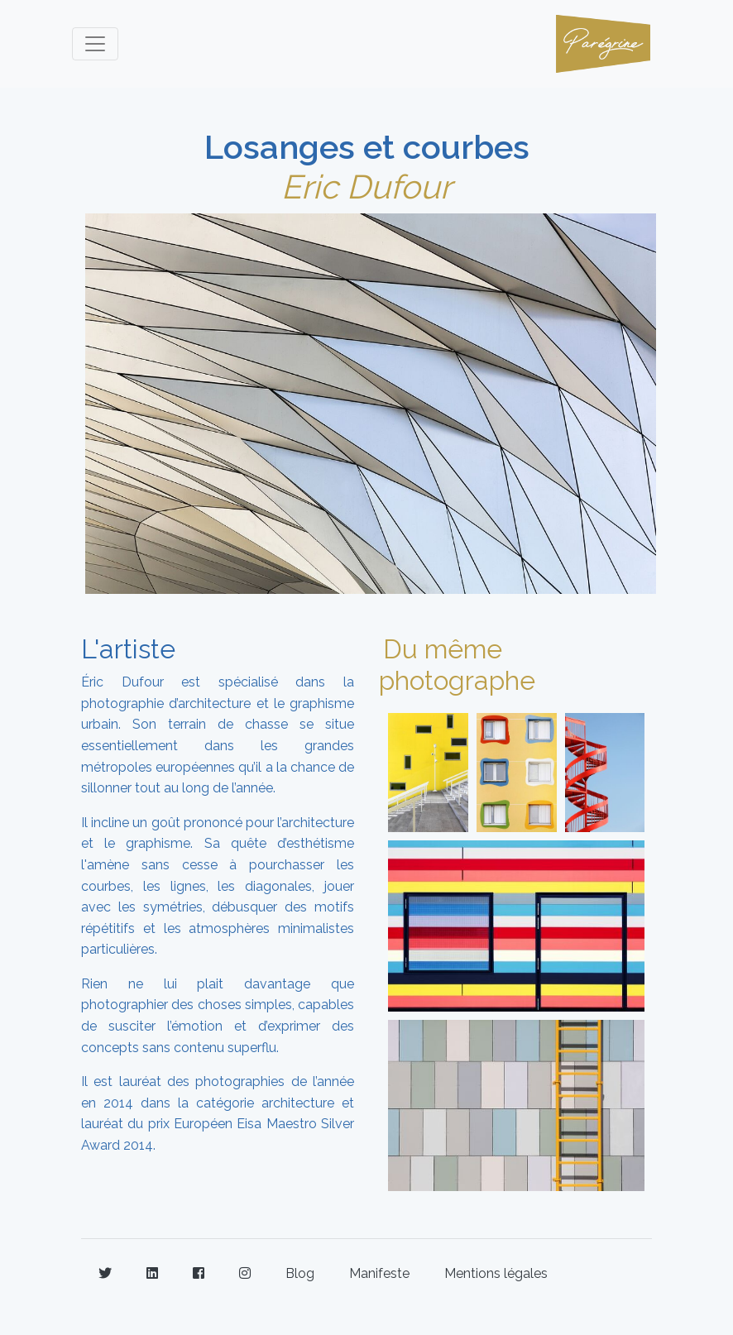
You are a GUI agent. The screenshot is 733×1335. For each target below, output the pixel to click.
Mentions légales (496, 1273)
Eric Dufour (366, 186)
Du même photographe (457, 665)
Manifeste (379, 1273)
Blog (299, 1273)
